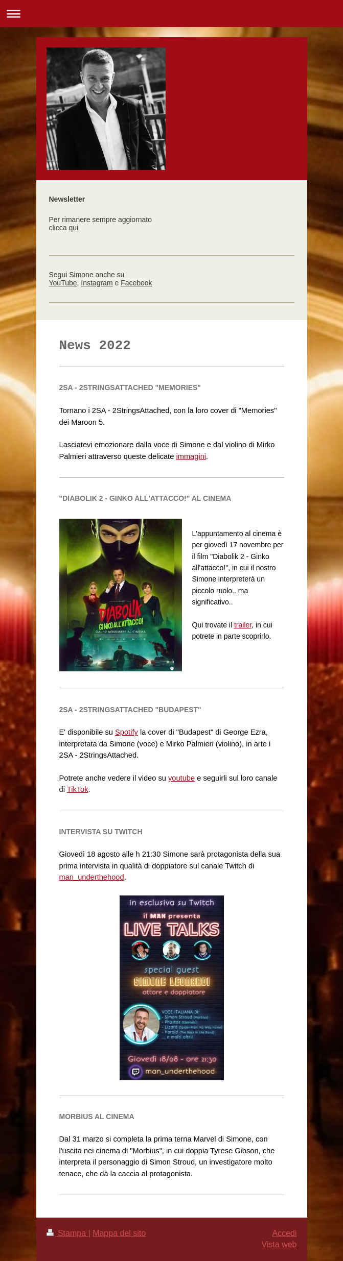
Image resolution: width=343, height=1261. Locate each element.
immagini (191, 456)
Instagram (96, 283)
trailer (242, 625)
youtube (181, 778)
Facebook (136, 283)
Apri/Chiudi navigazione (171, 14)
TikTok (77, 789)
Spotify (126, 732)
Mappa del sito (119, 1233)
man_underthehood (91, 877)
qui (73, 228)
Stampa (67, 1233)
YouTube (63, 283)
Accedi (284, 1233)
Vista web (278, 1244)
